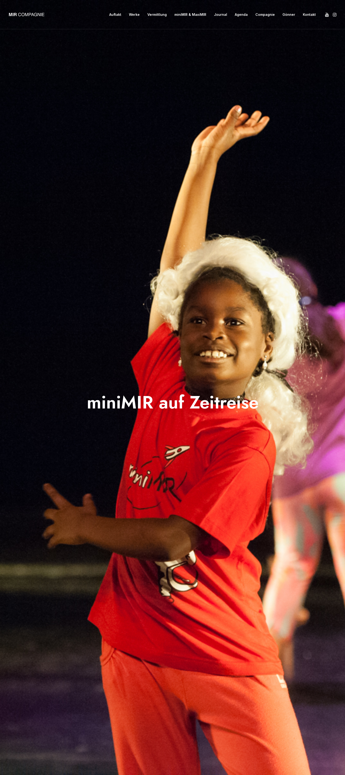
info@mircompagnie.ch (174, 662)
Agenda (241, 14)
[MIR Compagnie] (27, 15)
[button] (327, 14)
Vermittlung (157, 14)
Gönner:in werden (116, 662)
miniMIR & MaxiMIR (190, 14)
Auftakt (115, 14)
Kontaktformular (168, 673)
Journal (220, 14)
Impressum (109, 673)
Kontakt (309, 14)
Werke (134, 14)
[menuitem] (115, 14)
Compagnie (265, 14)
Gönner (288, 14)
